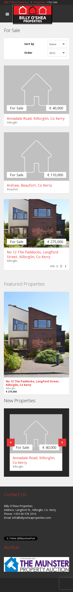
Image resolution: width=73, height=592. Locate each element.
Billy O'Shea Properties (16, 2)
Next (62, 442)
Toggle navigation (7, 14)
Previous (11, 442)
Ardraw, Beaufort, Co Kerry (29, 185)
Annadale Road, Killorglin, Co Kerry (36, 118)
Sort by (29, 44)
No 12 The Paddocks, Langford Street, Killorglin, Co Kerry (32, 254)
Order (28, 53)
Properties (39, 2)
